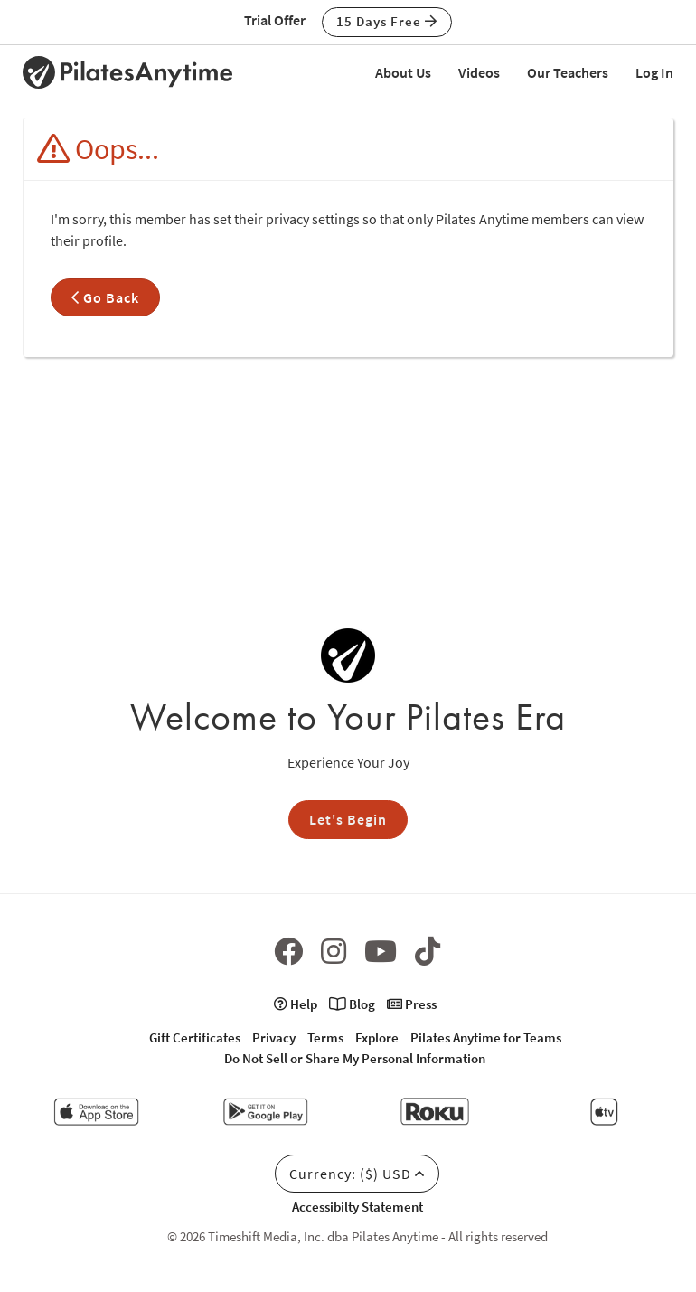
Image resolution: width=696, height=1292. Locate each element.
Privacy (274, 1037)
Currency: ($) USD (357, 1174)
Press (412, 1004)
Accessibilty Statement (357, 1206)
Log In (654, 72)
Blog (352, 1004)
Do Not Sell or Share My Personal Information (354, 1058)
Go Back (105, 297)
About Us (403, 72)
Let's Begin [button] (348, 819)
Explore (377, 1037)
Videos (479, 72)
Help (295, 1004)
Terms (325, 1037)
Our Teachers (567, 72)
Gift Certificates (194, 1037)
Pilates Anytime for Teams (485, 1037)
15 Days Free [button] (386, 21)
